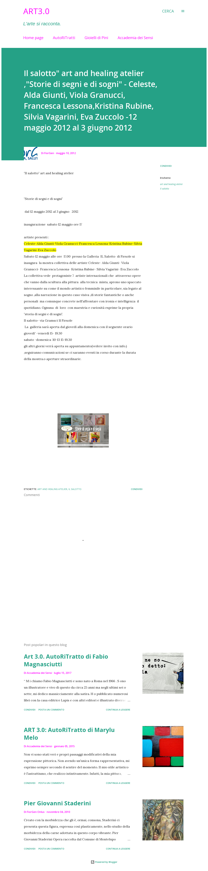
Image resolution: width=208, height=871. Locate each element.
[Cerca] (168, 11)
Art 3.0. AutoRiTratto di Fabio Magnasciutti (66, 660)
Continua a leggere (118, 709)
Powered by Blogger (104, 861)
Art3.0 (36, 11)
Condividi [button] (166, 165)
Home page (33, 37)
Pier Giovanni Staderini (57, 803)
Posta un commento (51, 709)
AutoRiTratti (64, 37)
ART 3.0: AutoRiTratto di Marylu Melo (69, 733)
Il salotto (164, 188)
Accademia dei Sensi (135, 37)
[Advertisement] (78, 602)
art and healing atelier (171, 184)
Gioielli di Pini (96, 37)
